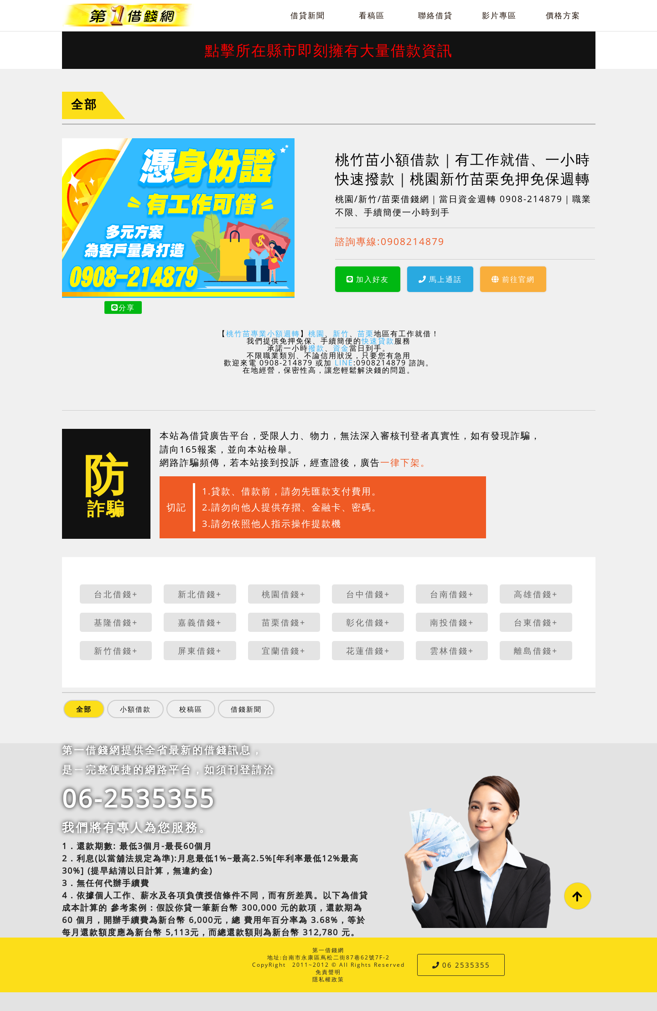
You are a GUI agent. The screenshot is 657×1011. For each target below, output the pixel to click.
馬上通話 (440, 279)
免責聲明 (328, 972)
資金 (341, 348)
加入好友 (368, 279)
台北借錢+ (116, 594)
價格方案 (563, 15)
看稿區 (372, 15)
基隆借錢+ (116, 622)
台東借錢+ (536, 622)
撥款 (316, 348)
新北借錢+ (200, 594)
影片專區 (499, 15)
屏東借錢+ (200, 650)
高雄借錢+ (536, 594)
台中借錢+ (368, 594)
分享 (123, 307)
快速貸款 (378, 341)
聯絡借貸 (435, 15)
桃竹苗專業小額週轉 (263, 333)
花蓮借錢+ (368, 650)
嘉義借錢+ (200, 622)
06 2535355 (461, 964)
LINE (344, 363)
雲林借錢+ (452, 650)
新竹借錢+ (116, 650)
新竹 (341, 333)
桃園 (316, 333)
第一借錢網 (328, 950)
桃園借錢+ (284, 594)
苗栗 (365, 333)
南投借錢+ (452, 622)
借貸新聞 (307, 15)
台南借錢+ (452, 594)
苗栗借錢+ (284, 622)
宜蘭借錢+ (284, 650)
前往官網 (513, 279)
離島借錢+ (536, 650)
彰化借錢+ (368, 622)
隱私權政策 (328, 979)
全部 (84, 104)
